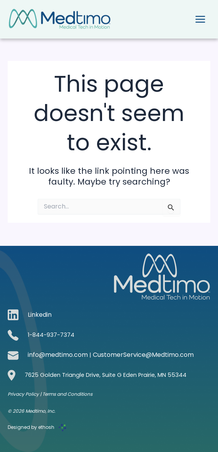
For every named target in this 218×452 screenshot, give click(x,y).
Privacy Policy (24, 394)
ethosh (46, 427)
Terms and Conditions (67, 394)
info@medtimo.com (58, 354)
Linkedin (40, 314)
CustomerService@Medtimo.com (143, 354)
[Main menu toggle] (200, 19)
